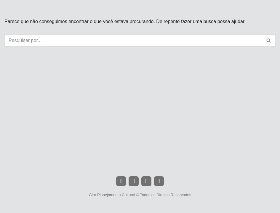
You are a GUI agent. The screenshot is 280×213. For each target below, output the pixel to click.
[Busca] (133, 40)
